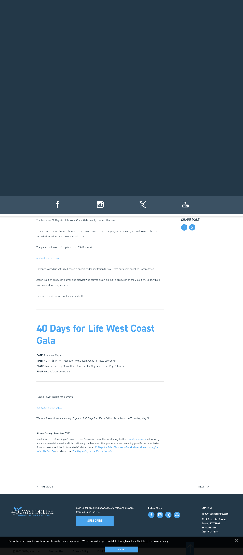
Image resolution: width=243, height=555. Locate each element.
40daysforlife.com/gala (49, 258)
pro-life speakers (136, 439)
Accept (121, 549)
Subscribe (95, 521)
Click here (142, 541)
